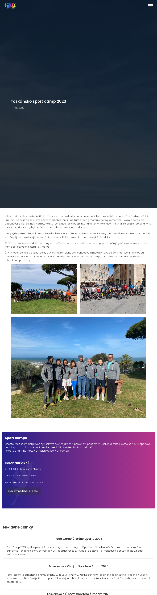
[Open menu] (150, 6)
